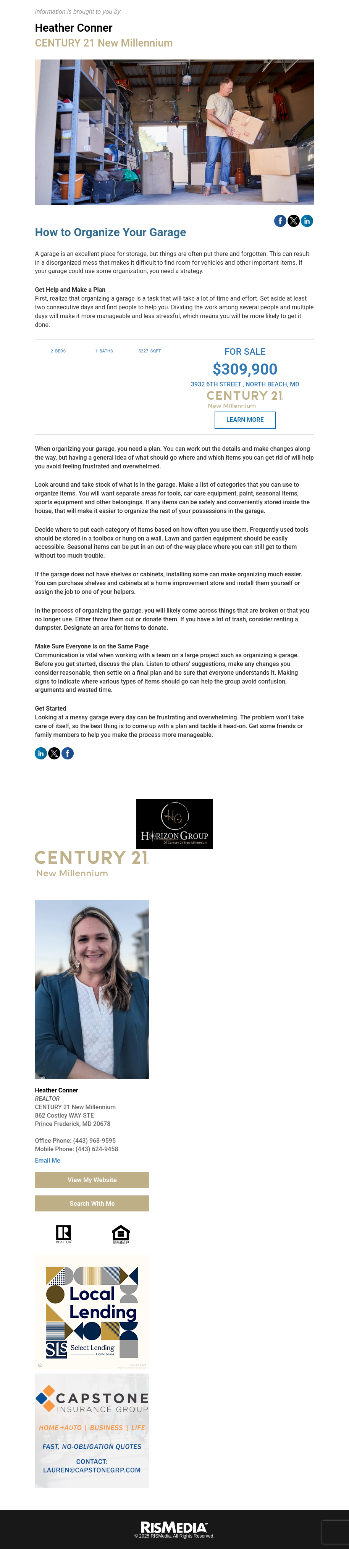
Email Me (47, 1160)
